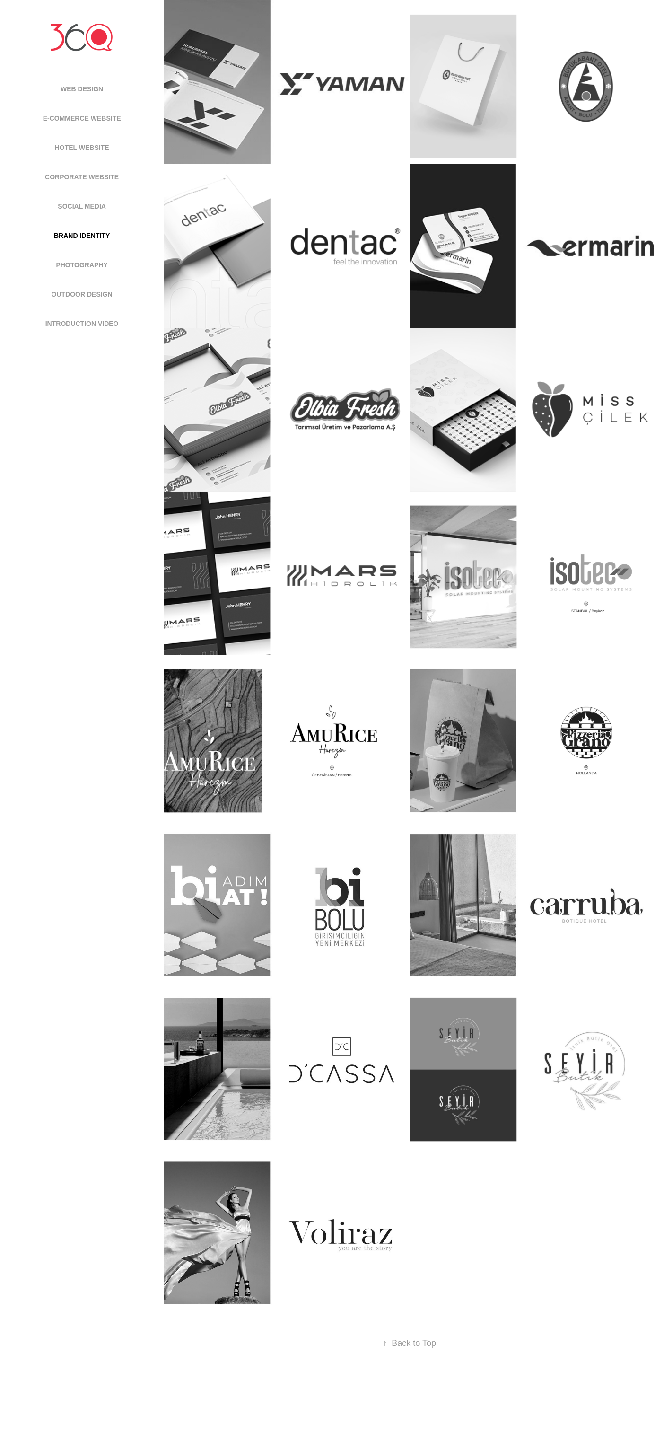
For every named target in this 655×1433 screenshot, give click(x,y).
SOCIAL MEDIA (82, 206)
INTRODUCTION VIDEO (82, 323)
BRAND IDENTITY (82, 235)
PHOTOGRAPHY (81, 265)
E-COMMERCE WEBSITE (82, 118)
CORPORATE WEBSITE (82, 177)
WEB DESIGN (82, 89)
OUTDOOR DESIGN (82, 294)
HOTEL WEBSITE (82, 147)
